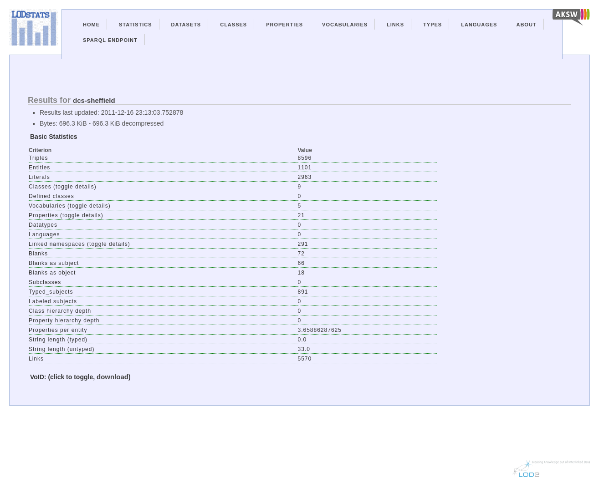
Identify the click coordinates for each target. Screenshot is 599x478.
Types (432, 24)
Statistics (135, 24)
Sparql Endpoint (110, 40)
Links (395, 24)
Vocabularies (345, 24)
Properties (284, 24)
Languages (479, 24)
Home (91, 24)
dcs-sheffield (94, 100)
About (526, 24)
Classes (233, 24)
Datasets (186, 24)
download (112, 377)
